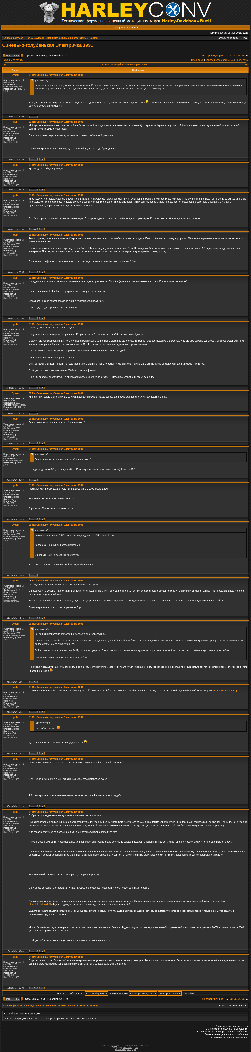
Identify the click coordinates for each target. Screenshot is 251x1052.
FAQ (129, 27)
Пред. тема (197, 60)
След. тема (242, 60)
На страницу (209, 55)
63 (235, 55)
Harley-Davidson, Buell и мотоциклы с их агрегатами (56, 38)
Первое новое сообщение (219, 60)
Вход (136, 27)
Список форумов (13, 38)
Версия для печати (13, 60)
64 (239, 55)
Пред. (220, 55)
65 (243, 55)
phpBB (114, 1046)
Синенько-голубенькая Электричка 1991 (47, 45)
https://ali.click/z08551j (225, 690)
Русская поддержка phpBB (125, 1050)
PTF (136, 1048)
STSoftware (127, 1048)
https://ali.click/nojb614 (41, 904)
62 (231, 55)
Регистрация (119, 27)
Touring (93, 38)
